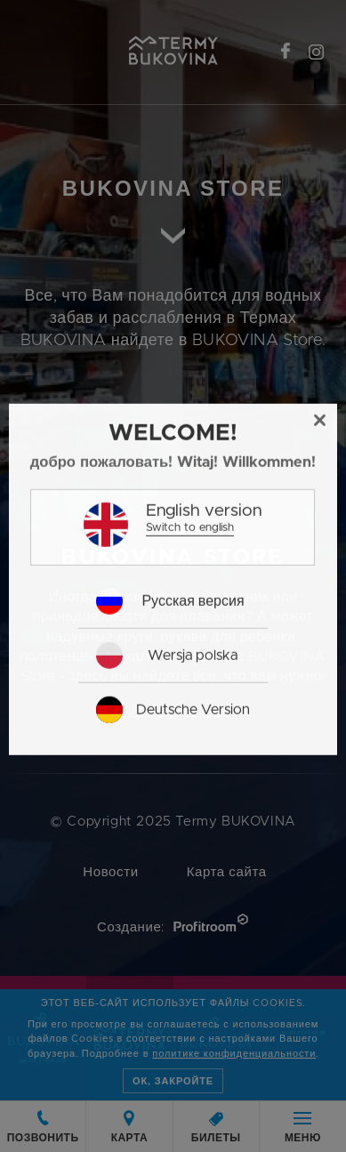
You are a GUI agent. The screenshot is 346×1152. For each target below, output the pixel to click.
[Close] (320, 492)
